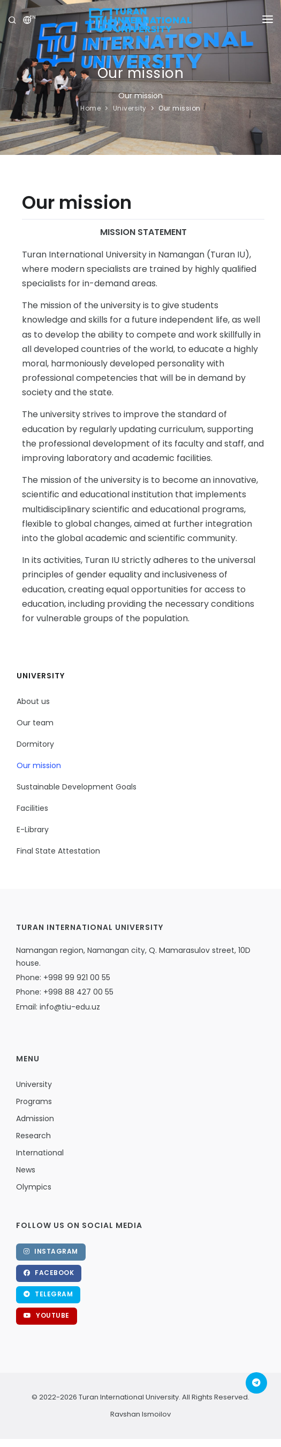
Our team (35, 722)
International (40, 1152)
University (130, 108)
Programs (34, 1101)
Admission (35, 1118)
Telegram (48, 1294)
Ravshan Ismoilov (140, 1414)
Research (33, 1135)
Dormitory (35, 744)
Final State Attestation (58, 851)
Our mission (179, 108)
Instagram (51, 1251)
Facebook (49, 1272)
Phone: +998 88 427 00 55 (64, 992)
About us (33, 701)
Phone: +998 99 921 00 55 (63, 977)
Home (90, 108)
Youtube (47, 1315)
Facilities (32, 808)
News (25, 1169)
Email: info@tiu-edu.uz (58, 1007)
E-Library (33, 829)
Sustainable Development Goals (76, 786)
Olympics (33, 1187)
